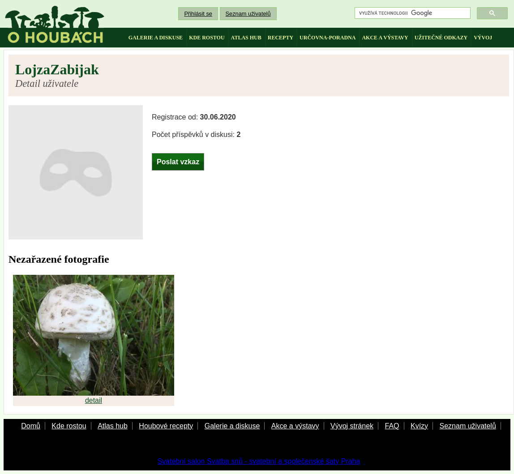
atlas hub (246, 37)
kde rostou (206, 37)
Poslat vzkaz (178, 162)
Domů (30, 426)
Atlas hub (113, 426)
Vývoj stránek (351, 426)
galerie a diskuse (155, 37)
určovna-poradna (328, 37)
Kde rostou (68, 426)
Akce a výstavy (295, 426)
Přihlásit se (198, 13)
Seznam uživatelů (248, 13)
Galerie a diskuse (232, 426)
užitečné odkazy (441, 37)
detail (93, 400)
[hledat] (411, 13)
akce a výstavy (385, 37)
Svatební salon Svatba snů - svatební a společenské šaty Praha (259, 461)
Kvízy (419, 426)
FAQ (392, 426)
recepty (280, 37)
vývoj (483, 37)
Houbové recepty (166, 426)
